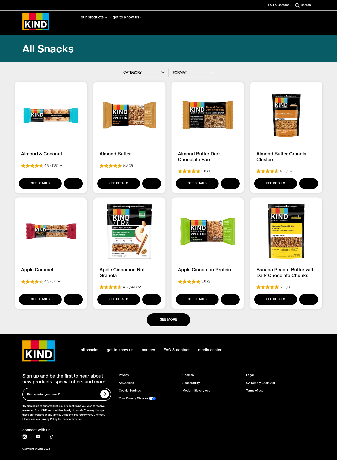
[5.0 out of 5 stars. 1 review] (207, 171)
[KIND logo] (45, 350)
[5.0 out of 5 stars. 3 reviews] (129, 166)
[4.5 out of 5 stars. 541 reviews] (129, 287)
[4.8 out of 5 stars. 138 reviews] (50, 166)
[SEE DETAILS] (40, 183)
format (180, 72)
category (132, 72)
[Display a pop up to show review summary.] (60, 166)
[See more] (168, 319)
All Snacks (48, 48)
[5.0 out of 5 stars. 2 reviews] (207, 281)
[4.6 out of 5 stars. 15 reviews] (286, 171)
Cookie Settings (130, 390)
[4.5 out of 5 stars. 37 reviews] (50, 281)
